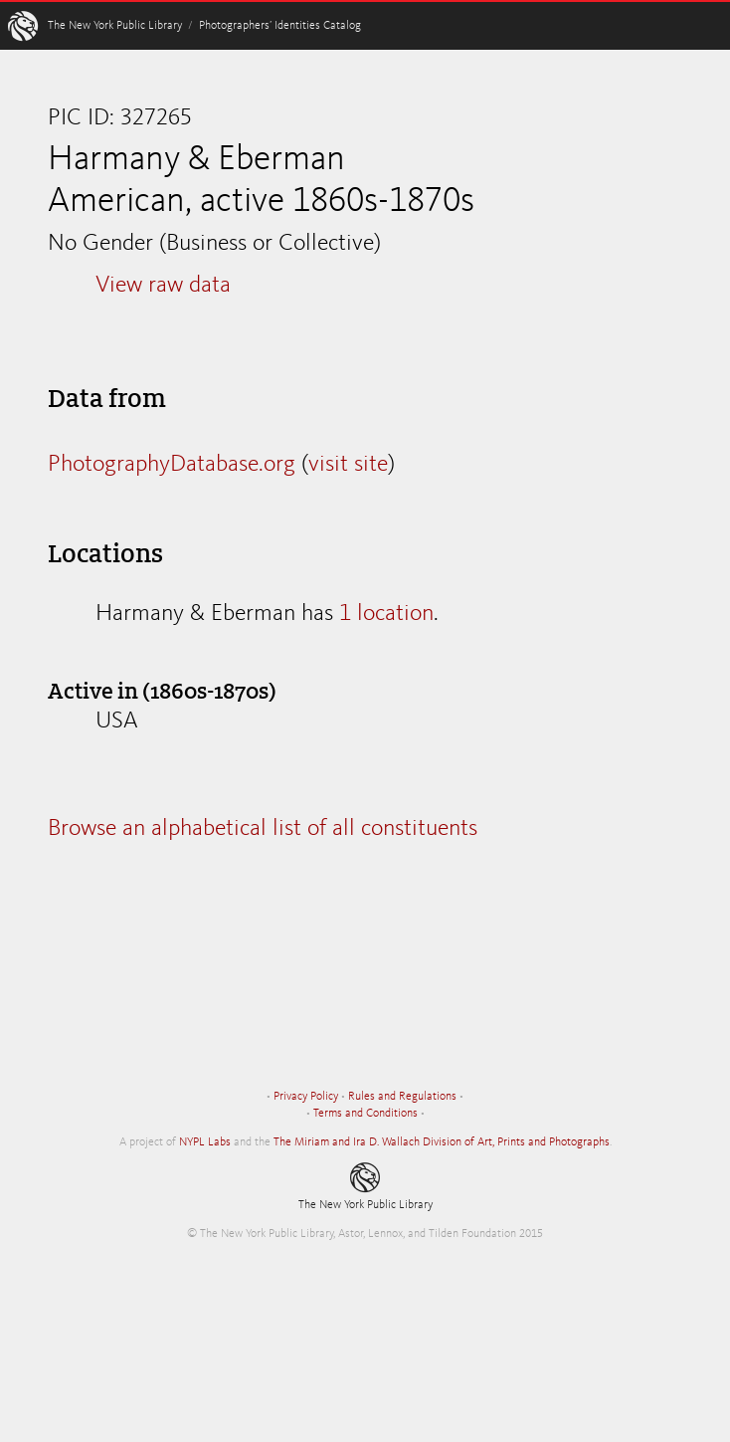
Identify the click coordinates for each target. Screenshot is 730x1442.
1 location (386, 614)
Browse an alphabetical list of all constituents (262, 829)
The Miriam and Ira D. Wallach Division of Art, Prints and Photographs (442, 1142)
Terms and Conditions (365, 1114)
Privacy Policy (306, 1097)
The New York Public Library (115, 26)
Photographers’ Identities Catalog (280, 26)
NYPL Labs (205, 1142)
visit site (348, 465)
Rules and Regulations (402, 1097)
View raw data (163, 286)
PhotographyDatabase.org (171, 465)
